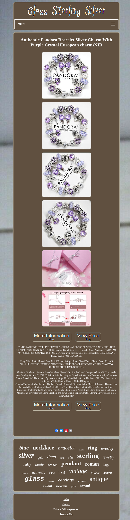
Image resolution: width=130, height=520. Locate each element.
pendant (71, 463)
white (95, 473)
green (73, 486)
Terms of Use (66, 514)
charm (81, 450)
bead (62, 472)
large (106, 465)
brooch (52, 465)
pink (62, 457)
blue (24, 448)
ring (92, 448)
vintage (78, 471)
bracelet (66, 448)
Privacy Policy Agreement (66, 509)
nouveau (24, 473)
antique (99, 478)
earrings (66, 479)
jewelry (108, 457)
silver (26, 455)
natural (107, 472)
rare (52, 473)
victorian (61, 485)
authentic (38, 472)
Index (66, 499)
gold (40, 457)
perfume (82, 481)
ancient (51, 481)
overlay (107, 448)
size (71, 457)
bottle (39, 464)
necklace (43, 447)
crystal (85, 485)
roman (92, 464)
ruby (27, 464)
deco (51, 456)
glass (34, 479)
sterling (88, 455)
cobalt (47, 485)
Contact (66, 504)
